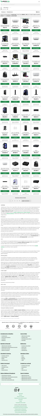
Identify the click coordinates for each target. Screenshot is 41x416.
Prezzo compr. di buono (26, 18)
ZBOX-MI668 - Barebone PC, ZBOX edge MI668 (5, 187)
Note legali (20, 393)
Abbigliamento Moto (26, 335)
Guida (20, 401)
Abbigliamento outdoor (26, 376)
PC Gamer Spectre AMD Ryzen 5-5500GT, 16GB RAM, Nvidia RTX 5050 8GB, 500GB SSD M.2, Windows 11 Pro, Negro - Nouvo (5, 115)
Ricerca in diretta (20, 396)
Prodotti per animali (25, 363)
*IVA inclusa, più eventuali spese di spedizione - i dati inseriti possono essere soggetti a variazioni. (20, 414)
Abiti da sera (4, 365)
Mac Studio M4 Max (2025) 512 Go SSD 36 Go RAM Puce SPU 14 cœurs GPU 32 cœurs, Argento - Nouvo (5, 169)
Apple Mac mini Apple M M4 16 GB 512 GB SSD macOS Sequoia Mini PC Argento (36, 26)
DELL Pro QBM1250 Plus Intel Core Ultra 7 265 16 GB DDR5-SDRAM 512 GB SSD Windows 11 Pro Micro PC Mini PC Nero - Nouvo (26, 187)
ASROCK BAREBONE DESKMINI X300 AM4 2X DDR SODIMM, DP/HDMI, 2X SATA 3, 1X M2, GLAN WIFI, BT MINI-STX (5, 26)
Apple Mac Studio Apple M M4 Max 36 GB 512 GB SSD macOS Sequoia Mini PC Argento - (36, 79)
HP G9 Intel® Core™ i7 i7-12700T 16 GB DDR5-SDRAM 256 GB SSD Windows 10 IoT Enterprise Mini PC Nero (36, 62)
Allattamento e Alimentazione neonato (9, 347)
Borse (3, 368)
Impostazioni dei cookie (20, 402)
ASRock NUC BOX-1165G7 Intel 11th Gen (26, 169)
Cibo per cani (24, 369)
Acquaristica (24, 367)
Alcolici (23, 357)
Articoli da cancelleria (6, 337)
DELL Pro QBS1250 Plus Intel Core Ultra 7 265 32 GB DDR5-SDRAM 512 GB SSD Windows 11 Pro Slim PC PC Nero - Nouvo (15, 133)
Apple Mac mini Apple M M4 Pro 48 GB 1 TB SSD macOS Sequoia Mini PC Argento (15, 26)
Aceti (23, 355)
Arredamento (4, 335)
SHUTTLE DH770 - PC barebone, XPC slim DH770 (25, 115)
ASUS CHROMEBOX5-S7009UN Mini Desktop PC (36, 151)
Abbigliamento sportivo (26, 378)
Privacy (20, 395)
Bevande (23, 358)
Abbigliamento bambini (6, 345)
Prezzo (3, 12)
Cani (22, 368)
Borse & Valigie (5, 369)
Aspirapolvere (24, 350)
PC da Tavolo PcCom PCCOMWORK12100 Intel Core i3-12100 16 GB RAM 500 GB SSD (5, 79)
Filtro (37, 12)
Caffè (23, 360)
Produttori (9, 12)
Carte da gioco (5, 360)
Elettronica (23, 343)
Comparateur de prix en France (20, 406)
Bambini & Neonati (5, 343)
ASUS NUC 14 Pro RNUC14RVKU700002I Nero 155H (36, 115)
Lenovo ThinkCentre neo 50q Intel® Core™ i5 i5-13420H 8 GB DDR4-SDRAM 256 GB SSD (5, 97)
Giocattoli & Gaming (6, 353)
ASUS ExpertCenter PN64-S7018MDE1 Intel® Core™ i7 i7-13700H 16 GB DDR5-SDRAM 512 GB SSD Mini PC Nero (25, 44)
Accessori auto (25, 337)
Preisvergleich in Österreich (20, 409)
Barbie (3, 358)
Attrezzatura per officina (26, 338)
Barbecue (4, 340)
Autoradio (24, 340)
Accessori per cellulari (26, 345)
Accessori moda (5, 367)
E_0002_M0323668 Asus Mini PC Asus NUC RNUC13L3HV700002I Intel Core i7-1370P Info (15, 169)
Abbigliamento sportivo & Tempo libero (30, 379)
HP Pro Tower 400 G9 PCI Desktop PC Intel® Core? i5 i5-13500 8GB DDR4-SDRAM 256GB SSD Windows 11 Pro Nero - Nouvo (15, 115)
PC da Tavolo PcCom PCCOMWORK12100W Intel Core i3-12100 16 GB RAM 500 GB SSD (36, 169)
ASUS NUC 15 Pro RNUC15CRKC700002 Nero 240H (36, 133)
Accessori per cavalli (26, 365)
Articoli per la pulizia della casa (8, 379)
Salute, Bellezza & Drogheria (8, 373)
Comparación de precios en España (20, 407)
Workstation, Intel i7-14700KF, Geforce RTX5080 (15, 62)
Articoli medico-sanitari (6, 378)
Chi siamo (21, 399)
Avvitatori (4, 338)
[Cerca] (1, 4)
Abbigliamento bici (25, 375)
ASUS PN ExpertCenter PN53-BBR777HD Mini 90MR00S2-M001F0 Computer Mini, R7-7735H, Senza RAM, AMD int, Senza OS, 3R (36, 187)
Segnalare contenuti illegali (20, 197)
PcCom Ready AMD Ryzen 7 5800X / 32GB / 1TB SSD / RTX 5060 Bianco (15, 187)
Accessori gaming (5, 355)
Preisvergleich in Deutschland (20, 410)
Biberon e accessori (6, 350)
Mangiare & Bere (24, 353)
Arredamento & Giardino (7, 333)
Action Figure (4, 357)
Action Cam (24, 347)
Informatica (5, 7)
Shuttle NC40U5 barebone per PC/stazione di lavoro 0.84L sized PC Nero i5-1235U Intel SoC (5, 133)
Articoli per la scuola (6, 348)
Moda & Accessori (5, 363)
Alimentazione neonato (6, 375)
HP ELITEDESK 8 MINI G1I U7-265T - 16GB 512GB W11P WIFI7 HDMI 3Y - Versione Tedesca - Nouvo (25, 151)
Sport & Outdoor (24, 373)
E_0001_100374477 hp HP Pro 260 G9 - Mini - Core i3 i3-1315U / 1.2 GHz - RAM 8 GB (36, 97)
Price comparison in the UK (20, 412)
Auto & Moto (23, 333)
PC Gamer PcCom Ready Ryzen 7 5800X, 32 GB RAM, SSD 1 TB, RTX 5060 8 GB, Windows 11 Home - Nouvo (25, 97)
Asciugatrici (24, 348)
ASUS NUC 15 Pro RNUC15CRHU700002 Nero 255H (15, 151)
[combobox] (21, 4)
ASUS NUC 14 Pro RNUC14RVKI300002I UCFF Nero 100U (5, 62)
